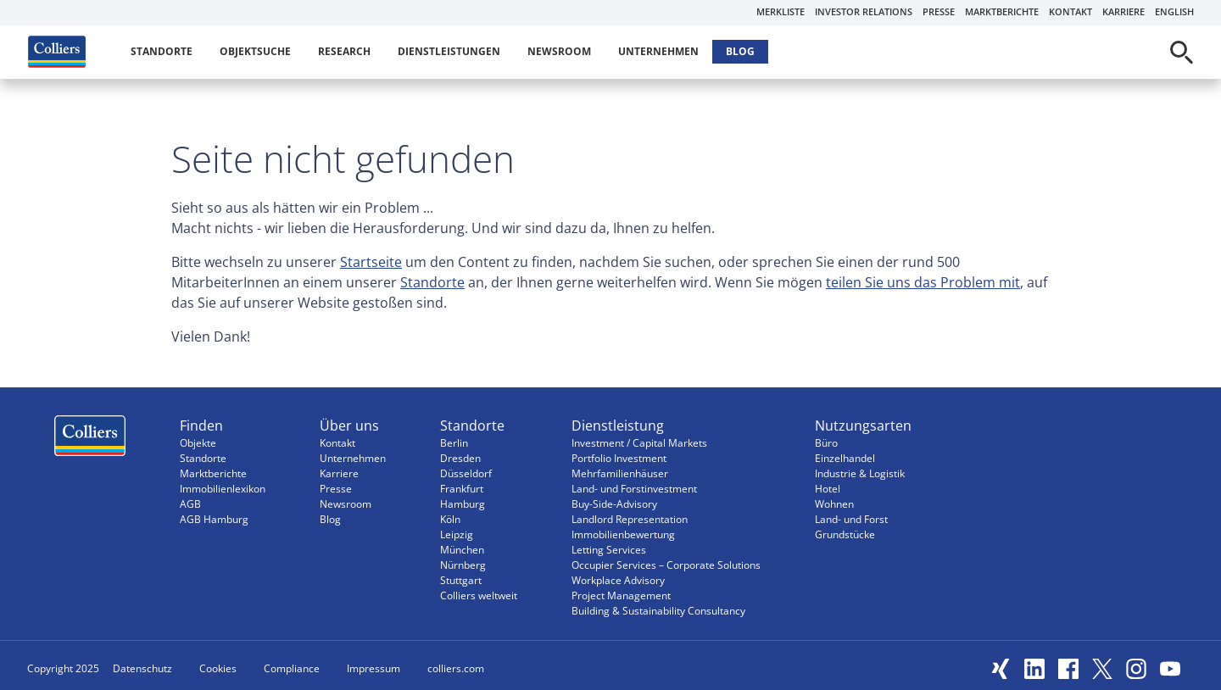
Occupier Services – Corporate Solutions (666, 565)
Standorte (161, 51)
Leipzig (456, 534)
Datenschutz (142, 668)
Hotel (827, 488)
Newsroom (559, 51)
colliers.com (455, 668)
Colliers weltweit (478, 595)
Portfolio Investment (618, 458)
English (1174, 11)
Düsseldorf (466, 473)
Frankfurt (461, 488)
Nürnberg (463, 565)
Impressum (373, 668)
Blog (740, 51)
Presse (939, 11)
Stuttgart (461, 580)
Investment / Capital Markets (639, 443)
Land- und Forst (851, 519)
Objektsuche (255, 51)
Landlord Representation (629, 519)
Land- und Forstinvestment (634, 488)
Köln (450, 519)
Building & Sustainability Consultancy (658, 611)
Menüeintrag (89, 439)
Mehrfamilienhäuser (619, 473)
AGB (190, 504)
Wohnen (834, 504)
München (462, 550)
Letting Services (608, 550)
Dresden (460, 458)
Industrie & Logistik (860, 473)
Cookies (218, 668)
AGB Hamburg (214, 519)
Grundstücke (845, 534)
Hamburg (462, 504)
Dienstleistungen (449, 51)
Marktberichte (1002, 11)
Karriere (1123, 11)
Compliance (292, 668)
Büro (826, 443)
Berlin (454, 443)
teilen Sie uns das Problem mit (923, 282)
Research (344, 51)
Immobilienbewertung (623, 534)
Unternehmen (658, 51)
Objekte (198, 443)
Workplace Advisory (618, 580)
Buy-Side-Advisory (614, 504)
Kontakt (1070, 11)
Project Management (621, 595)
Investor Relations (863, 11)
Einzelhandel (845, 458)
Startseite (371, 262)
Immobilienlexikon (222, 488)
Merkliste (780, 11)
